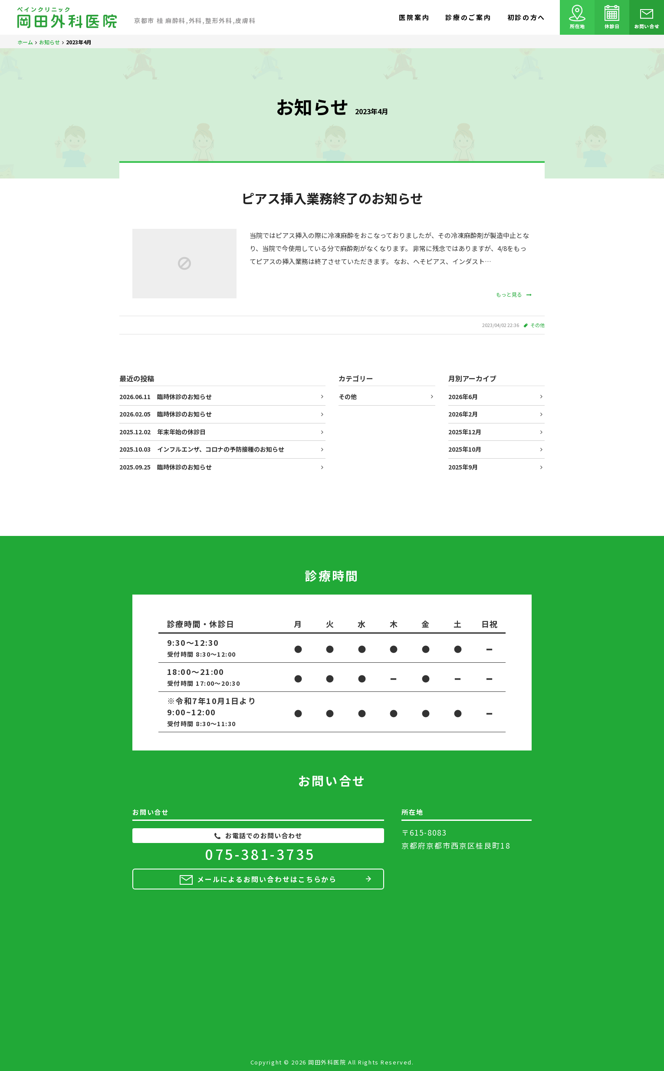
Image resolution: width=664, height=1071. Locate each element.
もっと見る (514, 294)
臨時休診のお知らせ (165, 396)
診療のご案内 (468, 17)
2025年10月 (464, 449)
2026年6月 (463, 396)
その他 (537, 324)
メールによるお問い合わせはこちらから (267, 879)
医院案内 (414, 17)
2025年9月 (463, 467)
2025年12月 (464, 431)
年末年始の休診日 (162, 431)
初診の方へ (526, 17)
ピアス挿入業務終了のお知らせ (332, 198)
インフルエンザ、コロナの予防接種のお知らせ (201, 449)
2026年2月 (463, 414)
